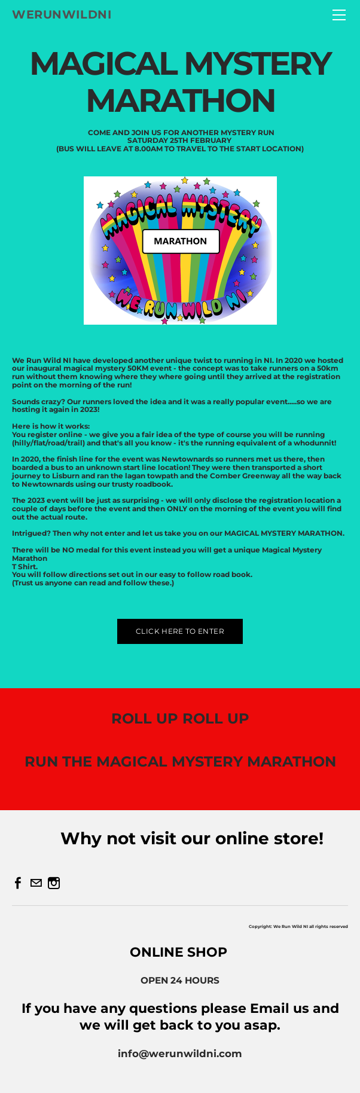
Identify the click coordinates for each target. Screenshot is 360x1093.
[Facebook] (18, 883)
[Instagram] (54, 883)
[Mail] (36, 883)
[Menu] (339, 15)
